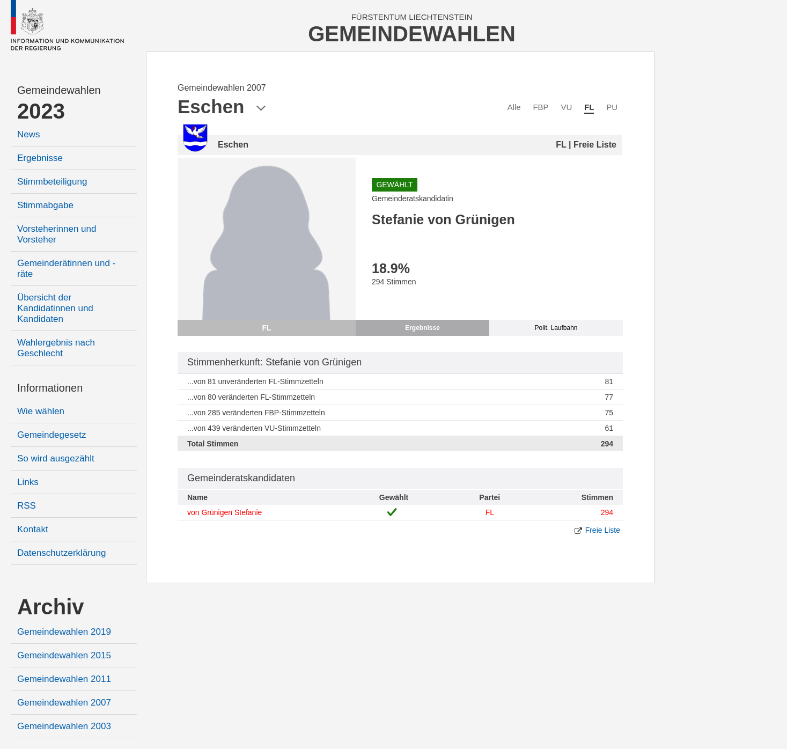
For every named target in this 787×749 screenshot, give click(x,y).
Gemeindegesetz (51, 435)
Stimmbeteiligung (52, 182)
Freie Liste (602, 530)
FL (589, 107)
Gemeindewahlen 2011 (64, 679)
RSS (26, 506)
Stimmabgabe (45, 205)
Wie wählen (40, 411)
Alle (514, 107)
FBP (540, 107)
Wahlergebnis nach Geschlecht (56, 347)
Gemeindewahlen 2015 (64, 655)
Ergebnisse (40, 158)
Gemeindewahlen (59, 90)
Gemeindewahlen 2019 (64, 632)
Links (28, 482)
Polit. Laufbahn (555, 328)
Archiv (50, 607)
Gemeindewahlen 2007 (64, 702)
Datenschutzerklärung (61, 553)
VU (566, 107)
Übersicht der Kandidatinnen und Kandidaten (55, 308)
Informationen (50, 388)
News (28, 134)
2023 (41, 111)
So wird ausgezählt (55, 458)
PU (611, 107)
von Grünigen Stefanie (224, 512)
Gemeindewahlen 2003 (64, 726)
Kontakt (32, 529)
